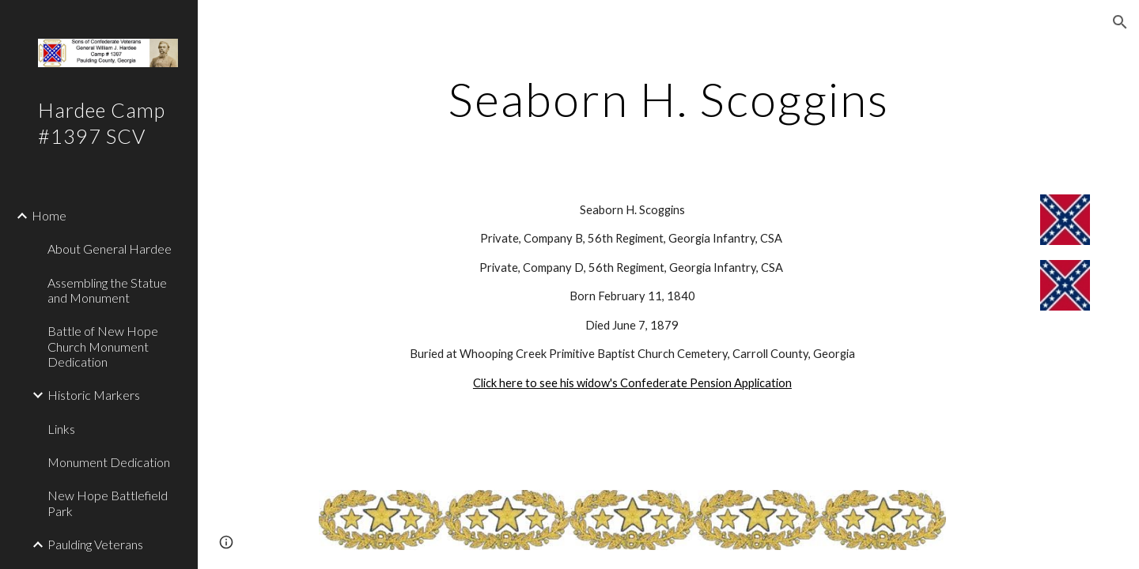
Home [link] (49, 215)
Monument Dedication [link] (108, 461)
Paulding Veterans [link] (95, 544)
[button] (1120, 22)
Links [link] (61, 428)
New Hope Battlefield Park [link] (107, 503)
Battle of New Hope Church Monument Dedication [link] (102, 346)
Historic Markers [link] (93, 394)
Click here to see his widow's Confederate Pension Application (632, 383)
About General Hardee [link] (109, 248)
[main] (668, 98)
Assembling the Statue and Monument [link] (107, 290)
